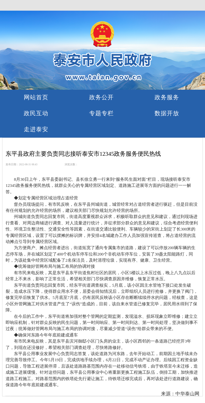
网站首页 (36, 97)
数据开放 (167, 113)
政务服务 (167, 97)
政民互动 (36, 113)
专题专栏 (101, 113)
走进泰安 (36, 129)
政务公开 (101, 97)
